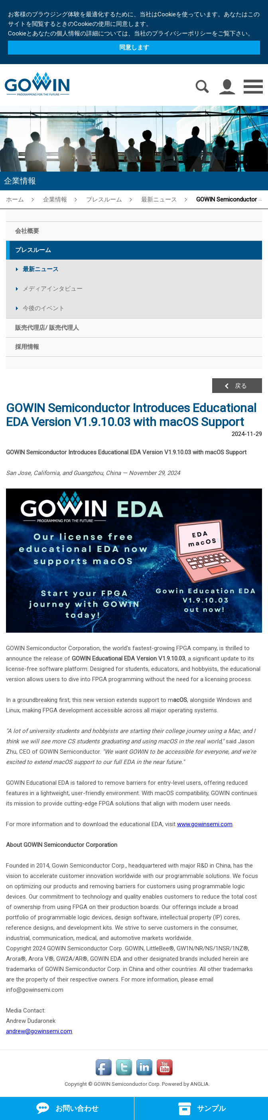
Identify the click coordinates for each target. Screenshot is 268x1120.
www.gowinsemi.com (205, 824)
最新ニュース (159, 199)
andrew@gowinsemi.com (39, 1031)
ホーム (15, 199)
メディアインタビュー (53, 288)
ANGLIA (199, 1084)
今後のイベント (44, 308)
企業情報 (55, 199)
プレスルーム (104, 199)
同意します (134, 47)
